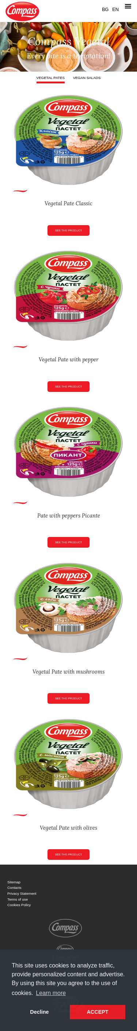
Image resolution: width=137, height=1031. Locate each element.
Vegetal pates (51, 78)
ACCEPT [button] (97, 1012)
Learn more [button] (51, 993)
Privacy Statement (22, 893)
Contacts (14, 888)
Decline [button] (39, 1012)
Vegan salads (87, 78)
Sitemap (13, 882)
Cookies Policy (19, 905)
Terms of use (17, 899)
